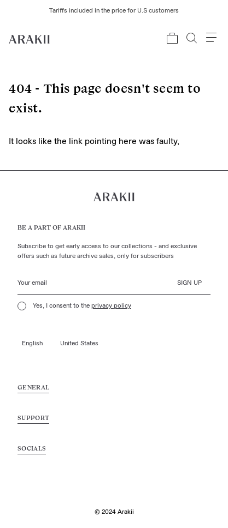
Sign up (189, 283)
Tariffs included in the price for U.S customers (114, 11)
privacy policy (111, 306)
